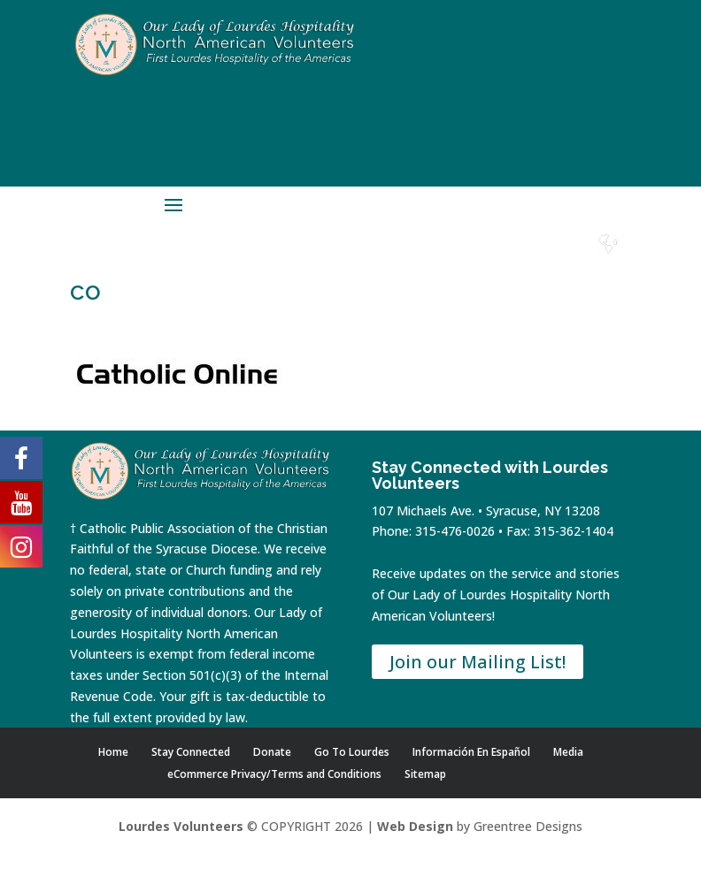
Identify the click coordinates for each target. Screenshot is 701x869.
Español (608, 260)
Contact (512, 260)
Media (568, 751)
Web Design (415, 826)
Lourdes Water (560, 267)
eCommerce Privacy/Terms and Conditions (274, 773)
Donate (464, 260)
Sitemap (425, 773)
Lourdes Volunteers (181, 826)
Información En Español (471, 751)
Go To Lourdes (351, 751)
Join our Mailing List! (477, 662)
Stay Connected (190, 751)
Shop (416, 260)
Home (368, 260)
